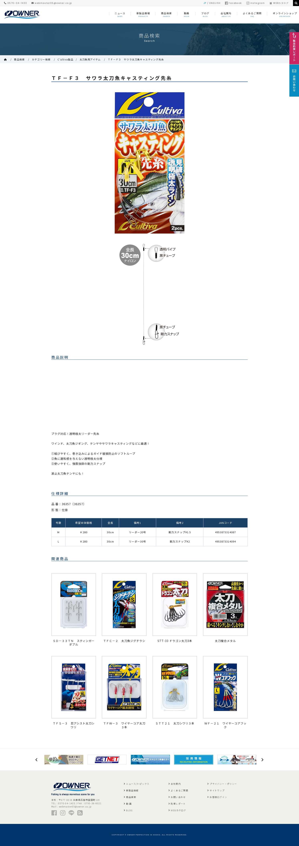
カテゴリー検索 (41, 59)
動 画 (129, 803)
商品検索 (19, 59)
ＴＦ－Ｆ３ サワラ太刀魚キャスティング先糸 (136, 59)
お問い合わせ (178, 797)
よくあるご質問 (179, 790)
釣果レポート (178, 803)
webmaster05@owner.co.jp (51, 3)
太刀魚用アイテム (90, 59)
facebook (233, 3)
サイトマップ (217, 790)
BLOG (129, 810)
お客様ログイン (218, 797)
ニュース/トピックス (137, 783)
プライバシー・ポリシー (223, 783)
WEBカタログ (279, 3)
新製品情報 (132, 790)
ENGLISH (215, 3)
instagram (255, 3)
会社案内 (176, 783)
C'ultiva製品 (65, 59)
